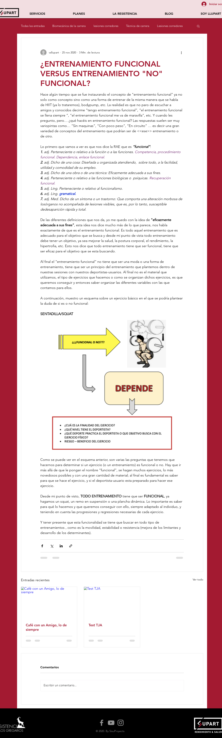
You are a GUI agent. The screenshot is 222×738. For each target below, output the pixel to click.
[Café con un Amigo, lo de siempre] (49, 602)
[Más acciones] (181, 52)
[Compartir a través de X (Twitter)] (52, 546)
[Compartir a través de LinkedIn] (61, 546)
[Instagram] (121, 723)
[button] (37, 14)
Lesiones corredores (170, 26)
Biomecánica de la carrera (69, 26)
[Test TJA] (112, 602)
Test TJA (95, 625)
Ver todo (198, 579)
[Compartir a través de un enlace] (71, 546)
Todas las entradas (33, 26)
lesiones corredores (105, 26)
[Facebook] (102, 723)
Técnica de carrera (137, 26)
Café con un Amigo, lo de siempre (46, 627)
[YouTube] (111, 723)
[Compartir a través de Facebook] (42, 546)
